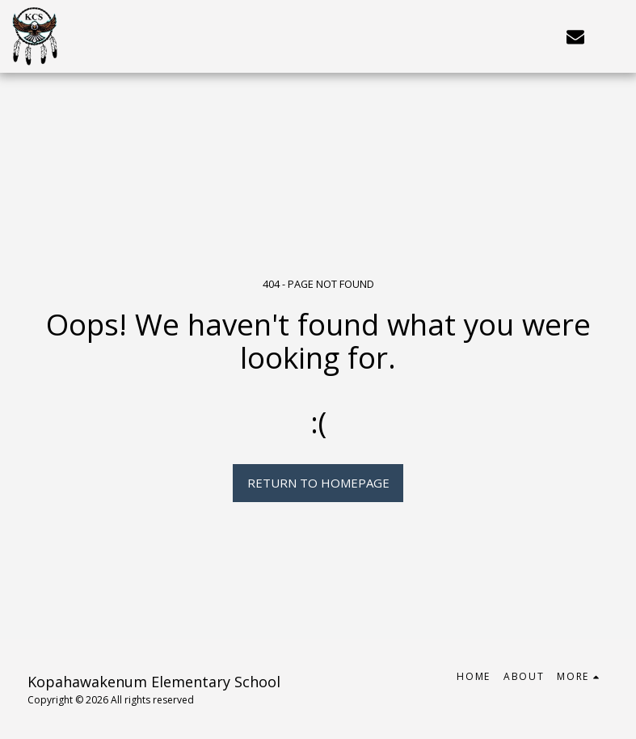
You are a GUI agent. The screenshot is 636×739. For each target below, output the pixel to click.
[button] (575, 36)
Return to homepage (318, 483)
